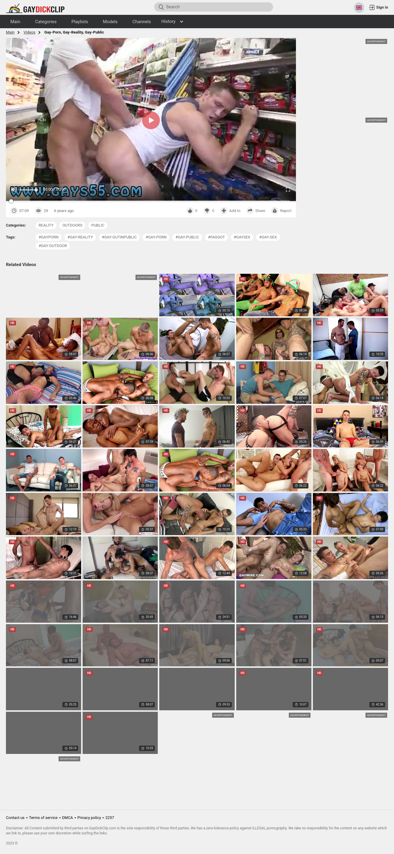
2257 (109, 817)
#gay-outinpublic (119, 237)
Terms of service (43, 817)
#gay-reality (80, 237)
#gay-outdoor (53, 245)
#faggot (216, 237)
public (97, 225)
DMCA (67, 817)
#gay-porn (156, 237)
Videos (29, 32)
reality (46, 225)
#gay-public (187, 237)
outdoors (72, 225)
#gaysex (242, 237)
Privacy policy (89, 817)
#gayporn (49, 237)
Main (10, 32)
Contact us (15, 817)
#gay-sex (268, 237)
